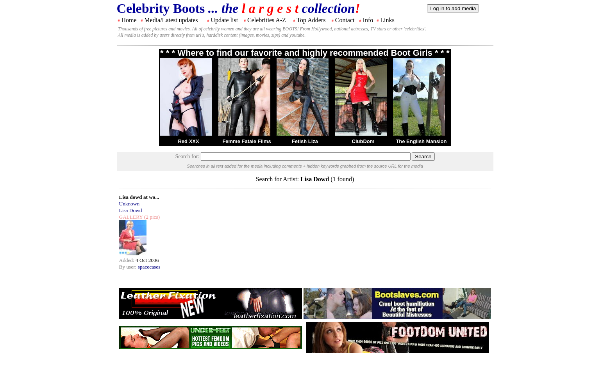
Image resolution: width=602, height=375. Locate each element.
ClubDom (363, 141)
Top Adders (311, 20)
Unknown (129, 204)
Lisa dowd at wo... (139, 197)
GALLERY (131, 217)
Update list (224, 20)
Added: (127, 260)
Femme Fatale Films (246, 141)
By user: (128, 267)
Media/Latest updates (171, 20)
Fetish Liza (305, 141)
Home (129, 20)
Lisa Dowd (130, 210)
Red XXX (188, 141)
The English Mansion (421, 141)
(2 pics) (151, 217)
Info (368, 20)
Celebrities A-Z (266, 20)
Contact (345, 20)
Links (387, 20)
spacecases (149, 267)
